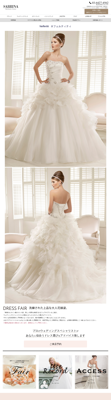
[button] (76, 20)
